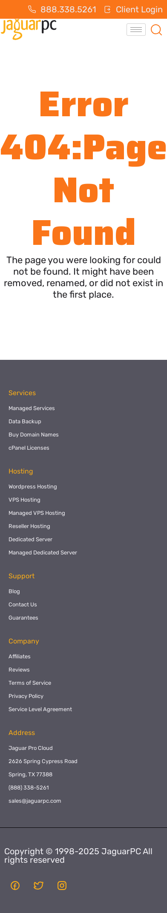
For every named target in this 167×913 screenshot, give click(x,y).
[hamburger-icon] (136, 29)
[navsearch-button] (156, 29)
